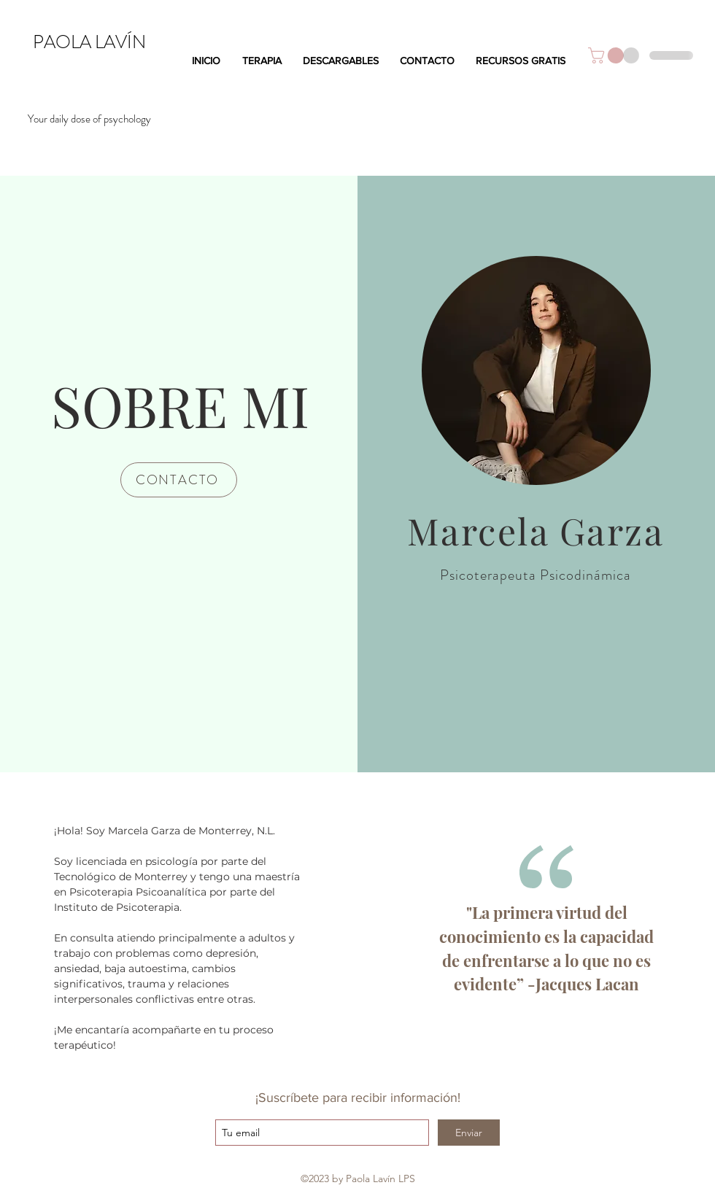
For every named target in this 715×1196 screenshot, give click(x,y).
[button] (607, 55)
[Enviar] (469, 1132)
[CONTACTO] (178, 479)
